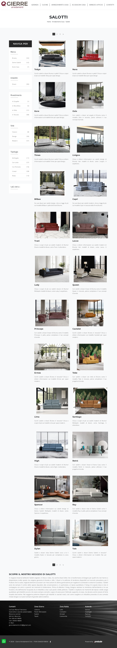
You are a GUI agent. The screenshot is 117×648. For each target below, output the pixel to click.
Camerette (63, 616)
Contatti (110, 5)
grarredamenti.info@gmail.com (20, 625)
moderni (20, 141)
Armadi (62, 614)
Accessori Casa (79, 5)
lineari (20, 171)
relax (20, 176)
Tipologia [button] (14, 151)
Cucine (45, 5)
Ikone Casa (20, 67)
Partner (88, 614)
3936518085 (17, 620)
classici (20, 132)
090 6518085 (16, 618)
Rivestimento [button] (16, 95)
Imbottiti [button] (14, 77)
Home (49, 22)
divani (20, 84)
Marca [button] (13, 51)
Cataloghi (88, 612)
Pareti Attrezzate (40, 612)
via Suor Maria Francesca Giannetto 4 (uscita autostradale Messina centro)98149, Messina (20, 612)
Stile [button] (12, 125)
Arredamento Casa (59, 5)
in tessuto (20, 115)
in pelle (20, 110)
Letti (61, 609)
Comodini (63, 612)
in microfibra (20, 106)
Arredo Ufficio (96, 5)
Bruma (20, 58)
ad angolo (20, 158)
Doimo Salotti (20, 62)
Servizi (87, 609)
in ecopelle (20, 101)
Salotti (68, 22)
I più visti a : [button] (15, 186)
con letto (20, 162)
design (20, 136)
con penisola (20, 167)
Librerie (37, 609)
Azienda (35, 5)
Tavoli (36, 616)
